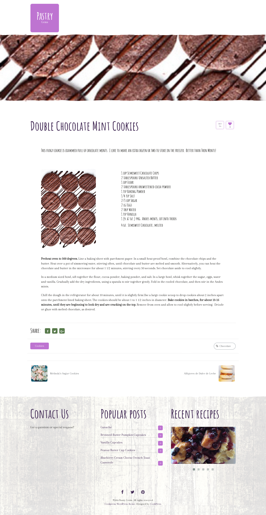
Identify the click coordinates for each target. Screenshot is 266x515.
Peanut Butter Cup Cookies (118, 450)
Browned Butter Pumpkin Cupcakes (123, 435)
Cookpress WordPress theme (120, 504)
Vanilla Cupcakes (112, 442)
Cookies (39, 345)
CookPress (155, 504)
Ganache (106, 427)
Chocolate (225, 346)
